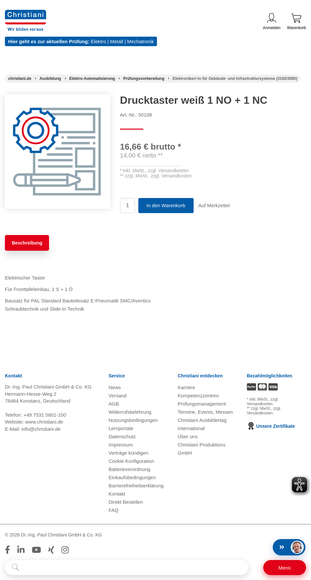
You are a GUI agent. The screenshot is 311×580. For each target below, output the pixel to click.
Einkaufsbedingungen (132, 477)
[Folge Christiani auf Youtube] (36, 549)
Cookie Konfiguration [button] (131, 461)
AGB (114, 404)
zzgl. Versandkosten (168, 170)
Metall (116, 41)
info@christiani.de (41, 429)
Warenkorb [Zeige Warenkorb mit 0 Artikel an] (296, 21)
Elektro (98, 41)
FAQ (113, 510)
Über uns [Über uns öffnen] (188, 436)
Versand (118, 395)
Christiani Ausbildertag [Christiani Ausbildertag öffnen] (202, 420)
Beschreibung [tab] (27, 242)
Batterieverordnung (129, 469)
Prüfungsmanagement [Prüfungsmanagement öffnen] (202, 404)
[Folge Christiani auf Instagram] (65, 549)
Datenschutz (122, 436)
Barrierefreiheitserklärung (136, 485)
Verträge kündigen (128, 453)
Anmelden (272, 21)
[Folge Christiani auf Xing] (51, 549)
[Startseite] (19, 78)
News (115, 387)
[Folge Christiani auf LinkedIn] (21, 549)
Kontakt (117, 494)
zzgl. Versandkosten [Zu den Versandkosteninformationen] (263, 401)
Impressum (121, 444)
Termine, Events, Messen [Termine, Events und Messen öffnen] (205, 412)
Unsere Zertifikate (271, 426)
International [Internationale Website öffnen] (191, 428)
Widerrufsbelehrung (130, 412)
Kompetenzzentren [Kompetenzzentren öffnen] (198, 395)
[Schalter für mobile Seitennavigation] (284, 567)
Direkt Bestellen (126, 502)
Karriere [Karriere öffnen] (186, 387)
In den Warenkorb (166, 205)
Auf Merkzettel (214, 205)
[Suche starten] (15, 567)
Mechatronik (140, 41)
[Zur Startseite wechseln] (25, 14)
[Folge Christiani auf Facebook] (7, 549)
